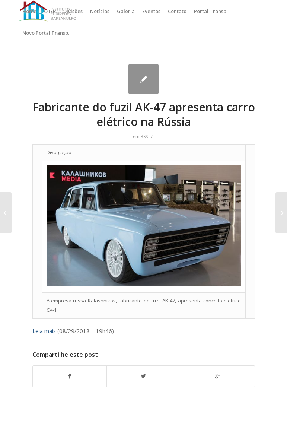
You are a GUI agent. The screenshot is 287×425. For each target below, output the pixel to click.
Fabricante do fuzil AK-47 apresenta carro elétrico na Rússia (143, 114)
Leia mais (44, 330)
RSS (144, 136)
